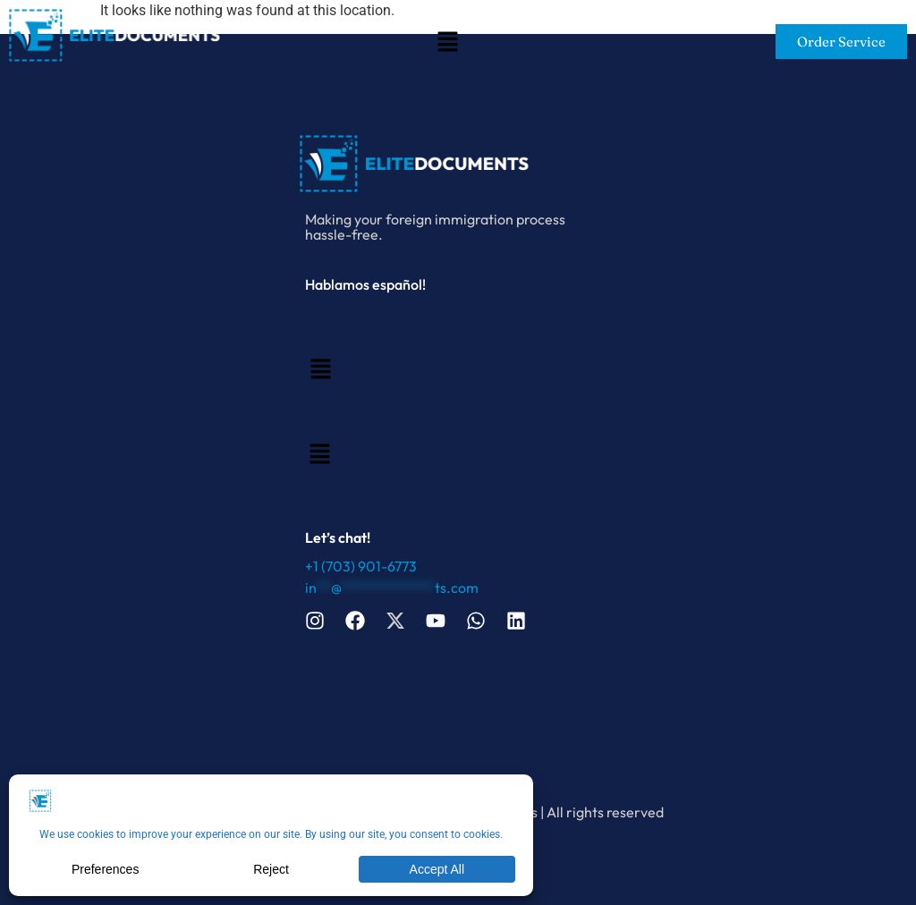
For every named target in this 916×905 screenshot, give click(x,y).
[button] (447, 43)
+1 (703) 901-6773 (361, 566)
